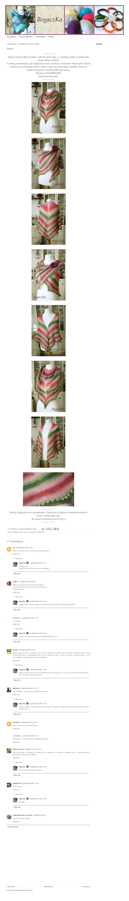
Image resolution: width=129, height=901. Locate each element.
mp (14, 548)
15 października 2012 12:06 (37, 767)
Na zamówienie (32, 532)
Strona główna (11, 37)
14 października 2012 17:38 (30, 783)
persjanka (16, 722)
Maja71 (15, 582)
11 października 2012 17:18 (28, 688)
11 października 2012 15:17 (29, 618)
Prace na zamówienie (25, 37)
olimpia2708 (17, 783)
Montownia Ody (18, 749)
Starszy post (86, 886)
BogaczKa (22, 563)
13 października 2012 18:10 (32, 749)
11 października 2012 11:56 (24, 548)
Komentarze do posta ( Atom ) (23, 890)
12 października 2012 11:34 (29, 736)
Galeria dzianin (40, 37)
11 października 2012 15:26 (26, 650)
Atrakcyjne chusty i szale (20, 532)
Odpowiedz (16, 554)
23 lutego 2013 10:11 (39, 815)
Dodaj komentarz (12, 827)
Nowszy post (11, 886)
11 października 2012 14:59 (27, 582)
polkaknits (16, 688)
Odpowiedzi (18, 558)
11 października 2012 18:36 (28, 722)
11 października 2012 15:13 (37, 601)
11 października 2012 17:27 (37, 703)
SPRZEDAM (40, 532)
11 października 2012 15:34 (37, 669)
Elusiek (15, 650)
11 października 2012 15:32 (37, 633)
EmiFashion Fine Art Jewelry (22, 815)
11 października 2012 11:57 (37, 563)
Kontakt (51, 37)
